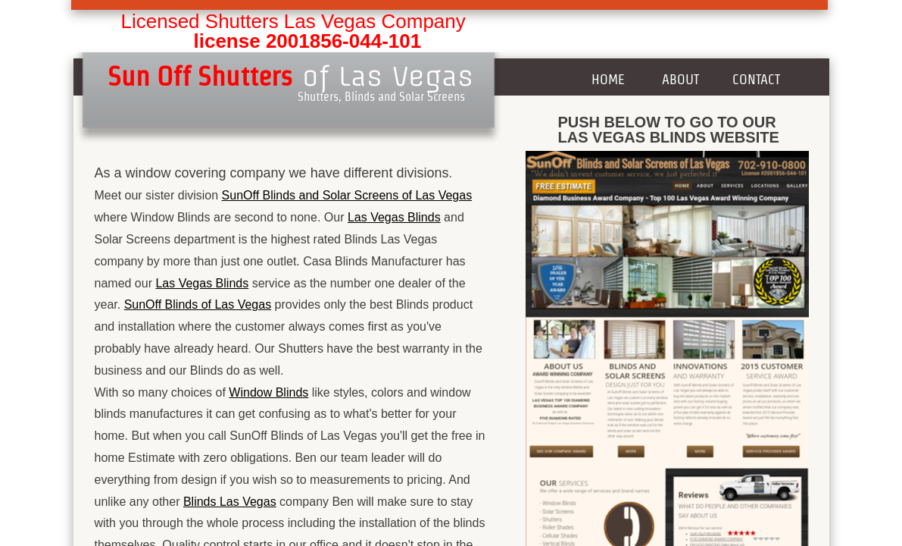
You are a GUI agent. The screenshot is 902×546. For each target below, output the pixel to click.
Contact (756, 79)
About (680, 79)
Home (608, 79)
